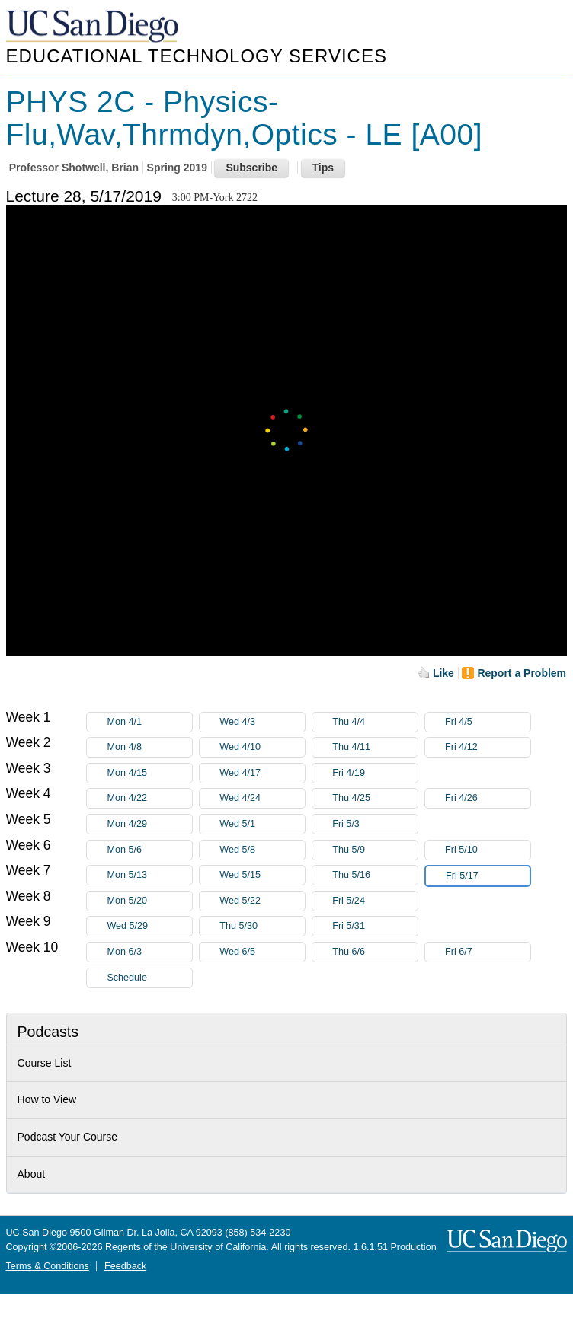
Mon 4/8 (149, 747)
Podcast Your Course (68, 1137)
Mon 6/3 (149, 952)
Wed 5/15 (262, 875)
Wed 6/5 (262, 952)
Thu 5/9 (375, 850)
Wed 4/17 (262, 773)
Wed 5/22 (262, 901)
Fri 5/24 (375, 901)
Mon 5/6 (149, 850)
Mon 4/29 (149, 824)
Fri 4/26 (487, 798)
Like (443, 673)
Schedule (127, 977)
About (32, 1174)
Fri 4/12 (487, 747)
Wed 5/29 (149, 926)
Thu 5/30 (262, 926)
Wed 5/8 (262, 850)
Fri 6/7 (487, 952)
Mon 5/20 (149, 901)
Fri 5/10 (487, 850)
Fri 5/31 (375, 926)
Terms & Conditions (47, 1266)
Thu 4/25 (375, 798)
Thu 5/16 (375, 875)
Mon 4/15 (149, 773)
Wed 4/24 (262, 798)
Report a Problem (521, 673)
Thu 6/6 (375, 952)
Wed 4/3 (262, 722)
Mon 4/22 (149, 798)
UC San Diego (93, 27)
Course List (45, 1063)
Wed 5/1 (262, 824)
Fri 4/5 (487, 722)
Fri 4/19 (375, 773)
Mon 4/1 (149, 722)
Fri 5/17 (488, 875)
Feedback (125, 1266)
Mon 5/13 (149, 875)
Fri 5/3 (375, 824)
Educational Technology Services (196, 56)
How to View (47, 1099)
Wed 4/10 (262, 747)
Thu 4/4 (375, 722)
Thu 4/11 (375, 747)
